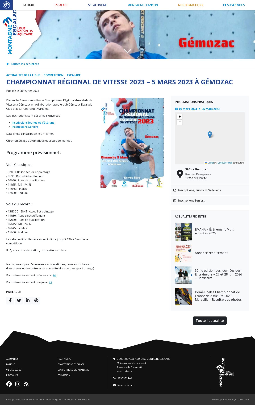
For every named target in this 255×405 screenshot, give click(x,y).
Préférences (84, 399)
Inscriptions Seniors (189, 200)
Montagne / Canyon (143, 5)
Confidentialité (69, 399)
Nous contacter (123, 385)
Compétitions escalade (71, 364)
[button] (210, 134)
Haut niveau (65, 358)
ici (54, 275)
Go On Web (243, 399)
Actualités (12, 358)
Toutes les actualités (22, 64)
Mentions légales (53, 399)
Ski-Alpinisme (97, 5)
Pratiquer (12, 375)
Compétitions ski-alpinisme (73, 369)
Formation (64, 375)
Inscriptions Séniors (25, 127)
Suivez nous (234, 5)
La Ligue (28, 5)
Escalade (61, 5)
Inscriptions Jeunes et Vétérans (33, 122)
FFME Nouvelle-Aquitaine (32, 399)
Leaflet (209, 163)
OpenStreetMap (225, 163)
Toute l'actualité (210, 320)
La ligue (10, 364)
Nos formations (190, 5)
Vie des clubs (13, 369)
